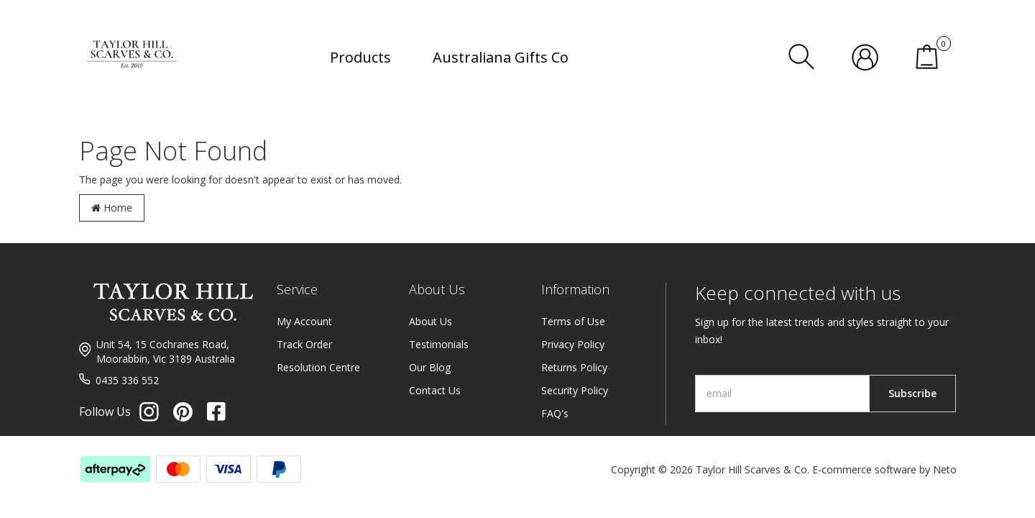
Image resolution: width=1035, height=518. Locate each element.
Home (111, 207)
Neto (945, 469)
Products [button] (360, 57)
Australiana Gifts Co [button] (501, 57)
